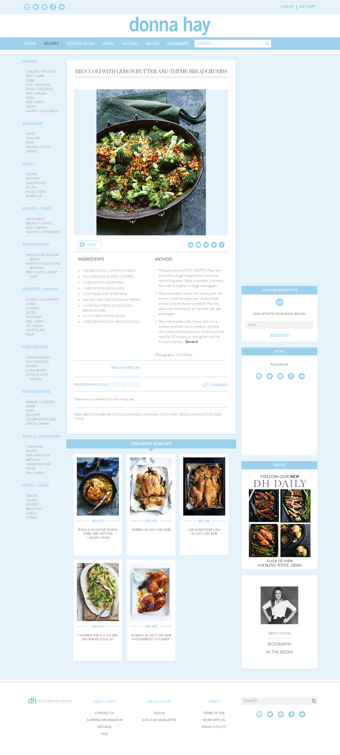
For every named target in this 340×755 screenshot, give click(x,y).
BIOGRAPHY (279, 644)
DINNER (29, 61)
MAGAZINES (178, 43)
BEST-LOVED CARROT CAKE (42, 274)
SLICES (31, 312)
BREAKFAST (32, 123)
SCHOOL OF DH (81, 43)
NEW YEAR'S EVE (38, 455)
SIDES (30, 410)
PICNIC (31, 468)
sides (218, 415)
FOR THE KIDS (35, 347)
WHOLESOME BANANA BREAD (42, 257)
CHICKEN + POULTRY (41, 71)
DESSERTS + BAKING (40, 289)
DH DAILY (130, 43)
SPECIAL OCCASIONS (41, 436)
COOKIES (32, 308)
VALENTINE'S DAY (38, 464)
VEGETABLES (35, 219)
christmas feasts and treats (165, 415)
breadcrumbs (94, 415)
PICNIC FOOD (36, 191)
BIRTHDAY (33, 459)
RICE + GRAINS (36, 93)
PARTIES (32, 366)
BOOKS (152, 43)
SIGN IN (159, 713)
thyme (79, 419)
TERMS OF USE (214, 713)
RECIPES (51, 43)
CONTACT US (104, 713)
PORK (30, 80)
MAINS (30, 406)
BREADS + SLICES (38, 147)
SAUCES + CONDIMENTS (43, 232)
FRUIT (30, 334)
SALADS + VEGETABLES (42, 111)
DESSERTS (33, 415)
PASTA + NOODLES (39, 89)
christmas (132, 415)
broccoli (115, 415)
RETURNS (104, 727)
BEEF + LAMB (35, 76)
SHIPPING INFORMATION (104, 720)
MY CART (307, 6)
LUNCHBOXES (36, 370)
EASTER (31, 451)
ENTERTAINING (36, 391)
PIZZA (30, 98)
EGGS (30, 142)
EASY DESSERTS (37, 362)
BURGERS (33, 178)
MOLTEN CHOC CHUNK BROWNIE (43, 265)
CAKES (31, 304)
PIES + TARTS (35, 102)
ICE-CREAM (34, 326)
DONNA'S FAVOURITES (42, 299)
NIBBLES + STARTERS (40, 402)
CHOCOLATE (35, 330)
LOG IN (287, 6)
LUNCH (29, 164)
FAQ (104, 734)
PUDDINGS (34, 317)
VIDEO (108, 43)
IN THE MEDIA (279, 652)
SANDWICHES (36, 183)
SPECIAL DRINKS (38, 423)
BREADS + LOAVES (39, 223)
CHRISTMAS (34, 446)
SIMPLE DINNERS (38, 357)
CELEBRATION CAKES (41, 419)
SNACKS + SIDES (36, 208)
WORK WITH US (214, 720)
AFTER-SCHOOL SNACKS (37, 377)
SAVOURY (33, 138)
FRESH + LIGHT (35, 485)
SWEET (31, 134)
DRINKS (31, 151)
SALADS (31, 174)
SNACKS (32, 495)
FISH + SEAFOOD (38, 85)
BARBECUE (34, 196)
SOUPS (31, 106)
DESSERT (32, 504)
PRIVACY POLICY (214, 727)
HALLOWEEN (35, 473)
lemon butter (201, 415)
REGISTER (279, 336)
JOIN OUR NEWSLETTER (159, 720)
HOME (30, 43)
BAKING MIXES (35, 244)
